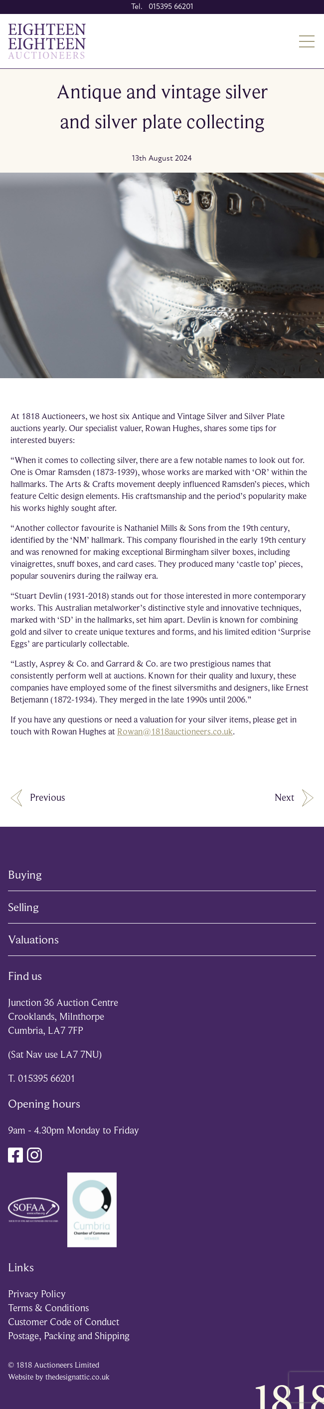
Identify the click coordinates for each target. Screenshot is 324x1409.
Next (294, 798)
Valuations (33, 939)
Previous (37, 798)
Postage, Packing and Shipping (69, 1336)
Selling (23, 907)
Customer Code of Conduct (63, 1322)
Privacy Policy (37, 1294)
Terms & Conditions (48, 1308)
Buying (25, 874)
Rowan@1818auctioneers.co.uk (175, 731)
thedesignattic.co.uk (77, 1377)
